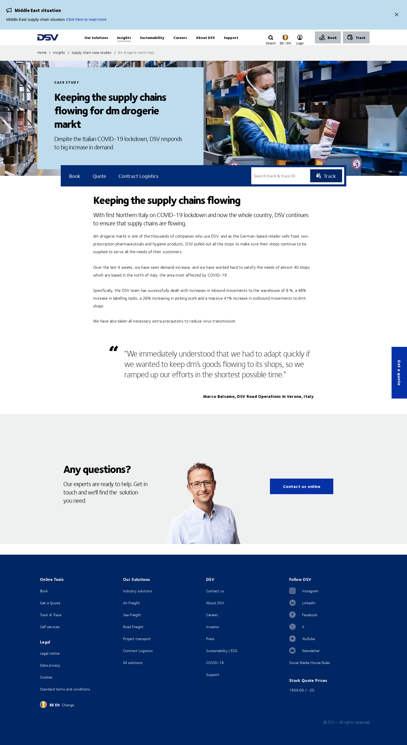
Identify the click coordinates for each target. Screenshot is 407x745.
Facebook (309, 615)
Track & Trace (50, 615)
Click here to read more (86, 19)
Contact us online (302, 497)
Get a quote (399, 372)
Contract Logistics (138, 650)
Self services (49, 626)
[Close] (396, 14)
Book (44, 591)
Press (210, 638)
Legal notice (49, 653)
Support (212, 674)
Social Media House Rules (309, 662)
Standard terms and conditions (65, 689)
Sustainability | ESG (221, 650)
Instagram (310, 591)
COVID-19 (215, 662)
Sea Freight (132, 615)
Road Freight (133, 626)
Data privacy (50, 665)
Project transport (137, 638)
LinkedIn (309, 603)
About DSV (215, 603)
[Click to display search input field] (270, 43)
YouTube (308, 638)
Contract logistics (138, 186)
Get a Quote (50, 603)
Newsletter (311, 650)
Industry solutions (137, 591)
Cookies (46, 677)
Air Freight (131, 603)
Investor (212, 626)
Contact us (215, 591)
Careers (212, 615)
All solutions (133, 662)
